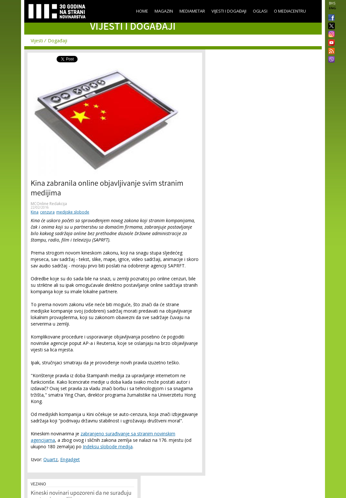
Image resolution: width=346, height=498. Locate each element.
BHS (332, 3)
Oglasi (260, 11)
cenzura (47, 212)
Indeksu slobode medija (108, 446)
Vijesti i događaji (228, 11)
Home (142, 11)
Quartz (50, 459)
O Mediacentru (290, 11)
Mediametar (192, 11)
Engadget (70, 459)
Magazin (164, 11)
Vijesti (37, 40)
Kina (34, 212)
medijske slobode (72, 212)
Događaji (57, 40)
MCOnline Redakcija (49, 203)
